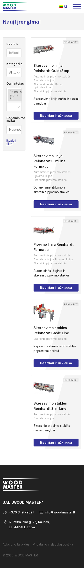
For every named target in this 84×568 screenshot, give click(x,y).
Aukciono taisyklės (16, 544)
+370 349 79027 (21, 512)
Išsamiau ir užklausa (56, 115)
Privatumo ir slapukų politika (53, 544)
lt (63, 6)
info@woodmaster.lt (60, 512)
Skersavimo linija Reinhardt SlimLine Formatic (50, 161)
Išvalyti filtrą (11, 142)
